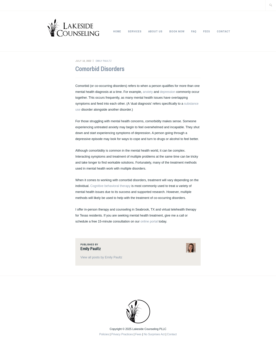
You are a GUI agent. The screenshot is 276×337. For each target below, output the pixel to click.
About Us (155, 31)
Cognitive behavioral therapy (110, 186)
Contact (223, 31)
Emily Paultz (104, 60)
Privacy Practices (122, 334)
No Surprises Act (154, 334)
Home (117, 31)
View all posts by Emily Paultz (101, 257)
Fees (206, 31)
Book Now (176, 31)
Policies (104, 334)
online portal (149, 221)
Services (135, 31)
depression (167, 92)
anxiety (148, 92)
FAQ (193, 31)
